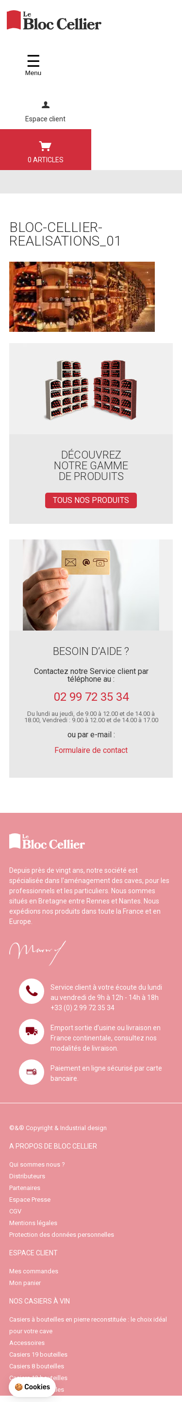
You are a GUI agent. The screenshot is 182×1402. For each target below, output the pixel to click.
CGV (15, 1211)
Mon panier (25, 1283)
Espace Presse (29, 1199)
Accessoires (27, 1342)
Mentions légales (33, 1223)
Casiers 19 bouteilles (38, 1354)
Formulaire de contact (91, 750)
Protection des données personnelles (61, 1234)
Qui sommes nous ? (37, 1164)
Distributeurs (27, 1176)
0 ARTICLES (45, 150)
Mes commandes (33, 1271)
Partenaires (24, 1187)
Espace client (45, 109)
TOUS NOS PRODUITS (91, 500)
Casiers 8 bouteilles (36, 1366)
